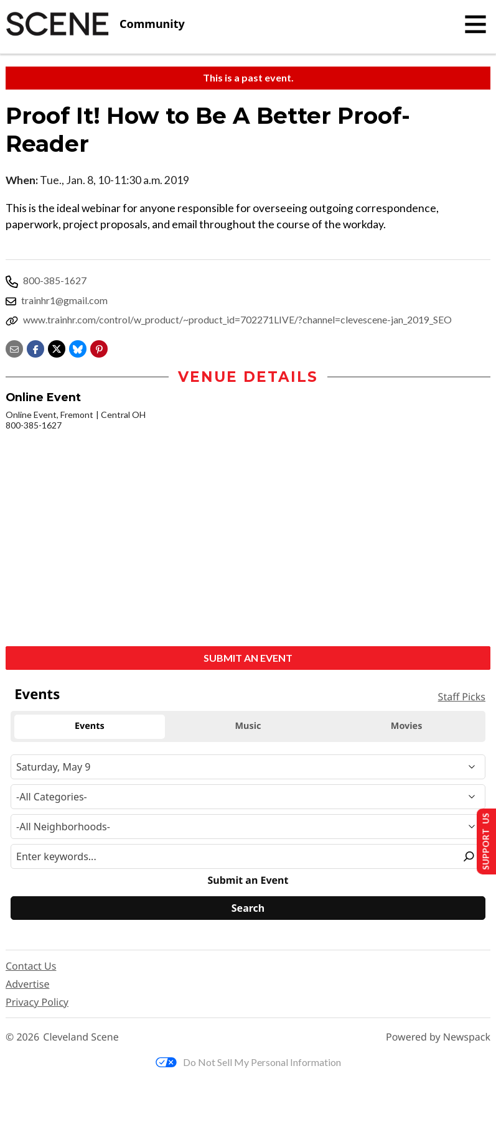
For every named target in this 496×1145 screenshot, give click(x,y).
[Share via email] (14, 348)
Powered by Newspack (438, 1038)
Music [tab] (248, 727)
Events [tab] (90, 727)
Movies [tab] (407, 727)
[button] (99, 348)
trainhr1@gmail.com (64, 300)
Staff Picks (461, 698)
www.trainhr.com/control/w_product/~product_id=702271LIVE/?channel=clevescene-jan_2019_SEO (237, 319)
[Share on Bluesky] (78, 348)
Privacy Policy (37, 1003)
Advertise (27, 985)
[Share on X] (56, 348)
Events (37, 695)
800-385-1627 (55, 280)
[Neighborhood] (248, 827)
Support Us (481, 840)
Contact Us (31, 967)
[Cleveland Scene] (95, 24)
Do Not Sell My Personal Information (248, 1063)
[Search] (248, 909)
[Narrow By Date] (248, 768)
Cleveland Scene (81, 1038)
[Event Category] (248, 798)
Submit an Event (248, 659)
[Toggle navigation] (475, 24)
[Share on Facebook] (35, 348)
